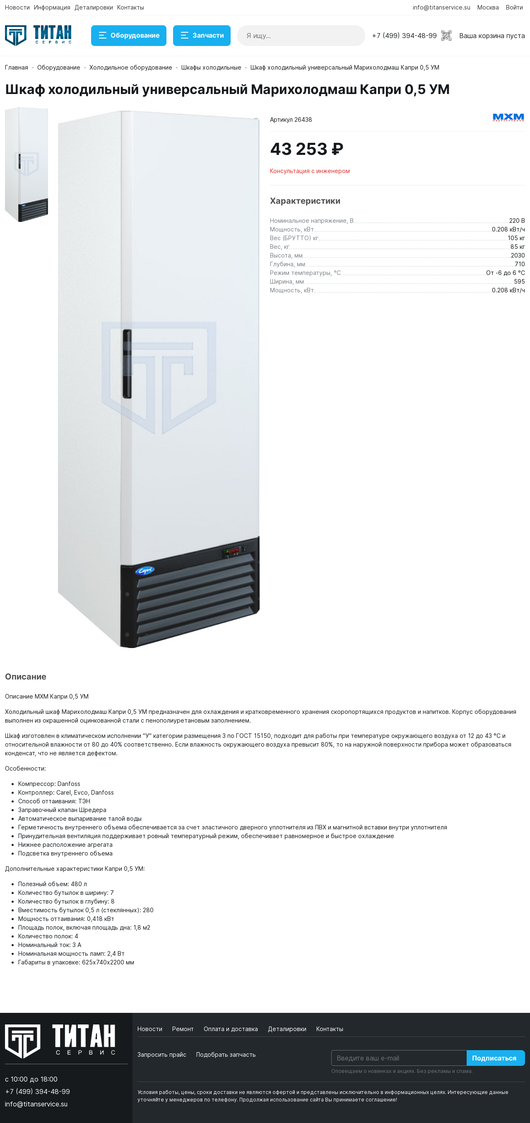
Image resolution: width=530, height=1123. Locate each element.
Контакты (130, 7)
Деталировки (94, 7)
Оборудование (129, 35)
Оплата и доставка (232, 1028)
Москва (488, 7)
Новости (17, 7)
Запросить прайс (161, 1054)
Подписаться (494, 1058)
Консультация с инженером (310, 170)
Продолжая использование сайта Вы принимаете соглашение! (318, 1099)
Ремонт (183, 1028)
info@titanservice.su (441, 7)
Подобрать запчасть (226, 1054)
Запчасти (202, 35)
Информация (52, 7)
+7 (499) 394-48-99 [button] (404, 35)
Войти (514, 7)
